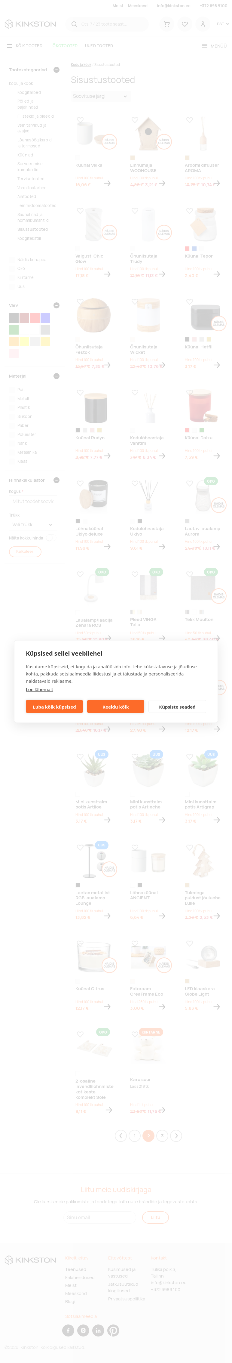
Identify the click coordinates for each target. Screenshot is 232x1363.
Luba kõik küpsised (54, 706)
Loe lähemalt (39, 689)
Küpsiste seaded (177, 706)
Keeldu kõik (115, 706)
